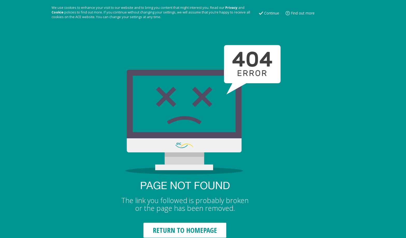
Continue (271, 13)
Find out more (303, 13)
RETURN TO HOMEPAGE (185, 230)
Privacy (231, 7)
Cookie (57, 12)
